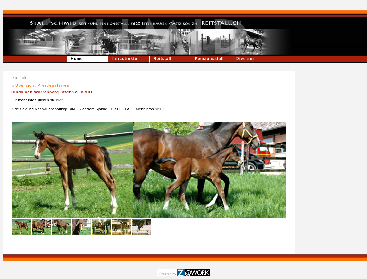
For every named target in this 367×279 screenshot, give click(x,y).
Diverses (245, 59)
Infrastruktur (125, 59)
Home (77, 59)
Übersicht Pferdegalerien (42, 85)
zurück (20, 78)
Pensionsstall (209, 59)
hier (59, 100)
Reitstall (162, 59)
